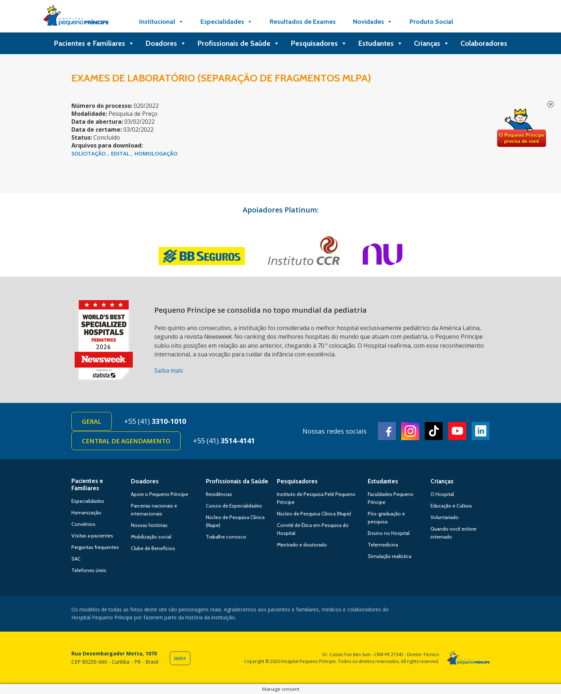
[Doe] (480, 21)
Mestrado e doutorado (302, 544)
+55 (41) (155, 421)
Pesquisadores (319, 43)
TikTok (434, 431)
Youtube (457, 431)
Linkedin (481, 431)
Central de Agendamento (126, 441)
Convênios (83, 524)
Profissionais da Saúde (237, 481)
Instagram (410, 431)
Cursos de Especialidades (234, 505)
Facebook (387, 431)
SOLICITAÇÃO (89, 153)
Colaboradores (483, 43)
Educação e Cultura (451, 505)
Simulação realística (389, 556)
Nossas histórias (149, 525)
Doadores (165, 43)
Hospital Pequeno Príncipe (76, 17)
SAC (76, 558)
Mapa (180, 658)
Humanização (86, 512)
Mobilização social (151, 536)
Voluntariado (444, 517)
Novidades (373, 22)
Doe (521, 128)
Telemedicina (383, 544)
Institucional (161, 22)
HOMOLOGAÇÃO (156, 153)
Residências (219, 494)
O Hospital (442, 494)
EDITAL (121, 153)
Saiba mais (168, 370)
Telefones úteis (88, 570)
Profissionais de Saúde (238, 43)
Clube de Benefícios (153, 548)
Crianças (432, 43)
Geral (91, 421)
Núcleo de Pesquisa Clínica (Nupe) (314, 513)
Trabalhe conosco (226, 536)
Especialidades (226, 22)
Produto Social (431, 22)
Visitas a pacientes (92, 535)
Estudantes (380, 43)
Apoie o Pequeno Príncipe (159, 494)
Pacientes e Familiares (94, 43)
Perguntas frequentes (95, 547)
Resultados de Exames (303, 22)
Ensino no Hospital (389, 533)
